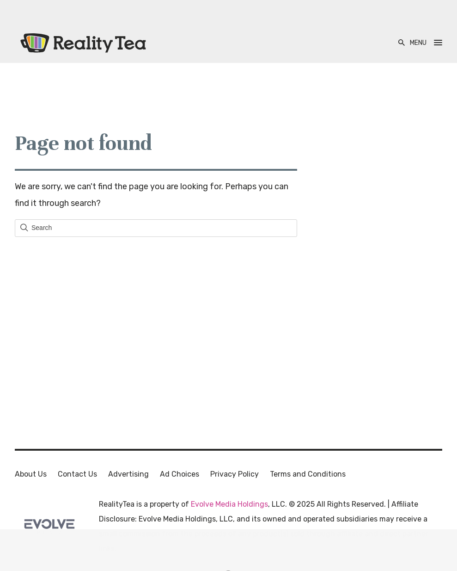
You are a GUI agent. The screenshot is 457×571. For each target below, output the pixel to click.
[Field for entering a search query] (156, 228)
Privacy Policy (234, 474)
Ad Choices (179, 474)
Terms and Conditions (308, 474)
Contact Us (77, 474)
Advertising (128, 474)
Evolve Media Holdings (229, 504)
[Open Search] (401, 43)
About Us (31, 474)
